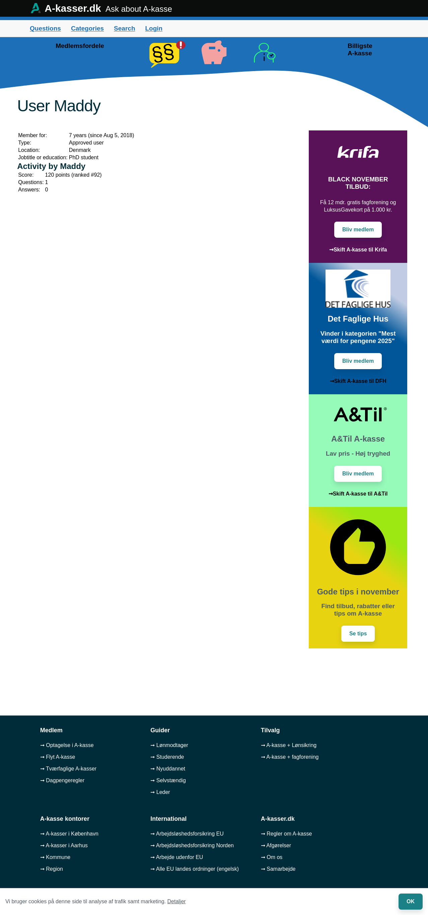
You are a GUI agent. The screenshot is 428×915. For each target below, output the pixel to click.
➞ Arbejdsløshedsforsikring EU (186, 834)
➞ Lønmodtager (169, 745)
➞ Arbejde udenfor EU (176, 857)
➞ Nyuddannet (167, 768)
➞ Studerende (167, 757)
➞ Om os (272, 857)
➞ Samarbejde (278, 869)
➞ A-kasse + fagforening (290, 757)
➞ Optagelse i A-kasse (67, 745)
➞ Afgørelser (276, 845)
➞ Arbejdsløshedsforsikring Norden (192, 845)
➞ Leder (160, 792)
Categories (87, 28)
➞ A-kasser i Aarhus (64, 845)
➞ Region (51, 869)
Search (124, 28)
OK (411, 901)
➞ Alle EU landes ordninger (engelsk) (194, 869)
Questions (45, 28)
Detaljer (176, 901)
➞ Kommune (55, 857)
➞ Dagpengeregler (62, 780)
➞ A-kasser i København (69, 834)
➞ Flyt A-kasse (57, 757)
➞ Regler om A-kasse (286, 834)
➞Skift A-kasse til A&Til (358, 494)
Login (153, 28)
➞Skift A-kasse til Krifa (358, 249)
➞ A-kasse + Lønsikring (288, 745)
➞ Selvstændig (168, 780)
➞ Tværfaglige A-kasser (68, 768)
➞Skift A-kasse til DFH (358, 381)
